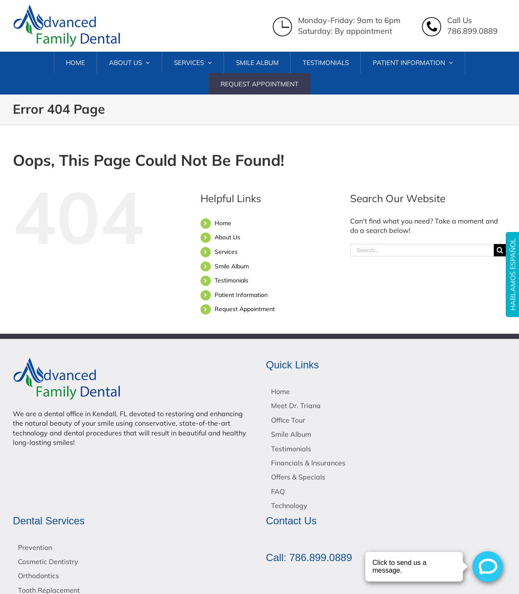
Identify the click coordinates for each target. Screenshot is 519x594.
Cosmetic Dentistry (48, 561)
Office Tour (288, 420)
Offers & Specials (298, 477)
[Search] (500, 250)
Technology (289, 505)
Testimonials (231, 280)
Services (226, 252)
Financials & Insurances (308, 463)
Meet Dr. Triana (296, 405)
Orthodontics (38, 575)
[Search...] (422, 250)
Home (223, 223)
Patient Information (241, 295)
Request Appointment (245, 309)
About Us (227, 237)
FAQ (278, 491)
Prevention (35, 547)
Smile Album (232, 266)
